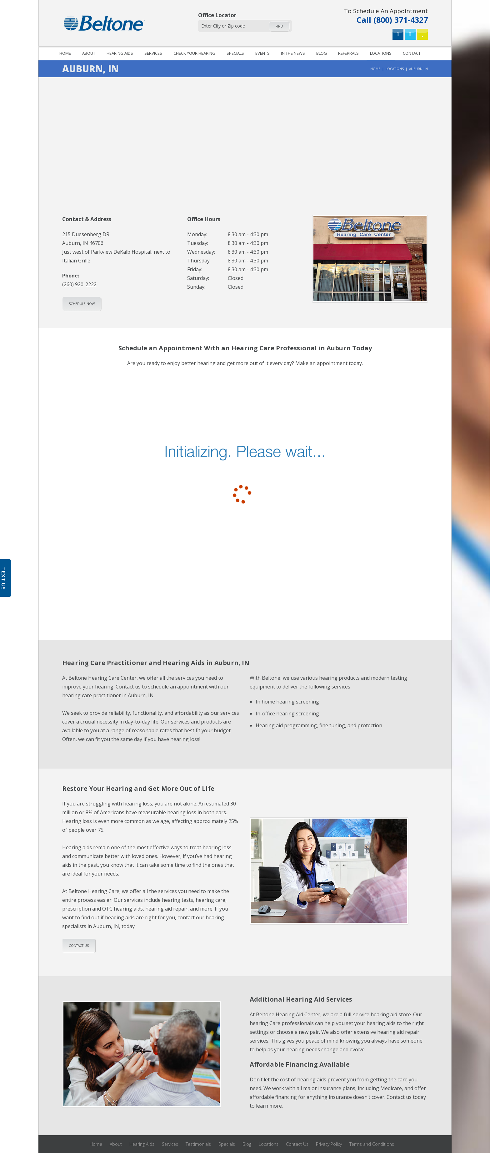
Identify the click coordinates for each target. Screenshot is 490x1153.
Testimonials (198, 1144)
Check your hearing (194, 53)
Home (65, 53)
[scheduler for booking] (245, 460)
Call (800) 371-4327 (386, 15)
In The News (293, 53)
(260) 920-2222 (79, 284)
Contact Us (297, 1144)
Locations (381, 53)
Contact (412, 53)
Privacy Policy (329, 1144)
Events (262, 53)
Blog (321, 53)
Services (153, 53)
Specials (235, 53)
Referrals (348, 53)
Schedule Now (82, 304)
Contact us (79, 945)
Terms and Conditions (371, 1144)
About (88, 53)
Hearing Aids (120, 53)
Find (279, 26)
